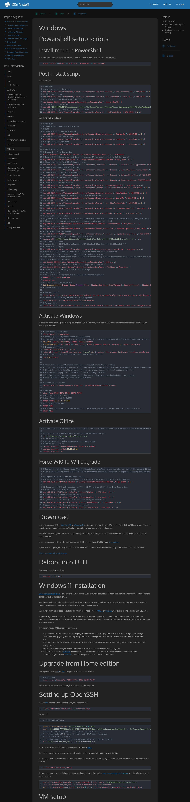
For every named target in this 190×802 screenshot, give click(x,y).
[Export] (174, 56)
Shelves (154, 4)
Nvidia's (108, 611)
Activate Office (14, 35)
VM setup (11, 59)
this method (114, 542)
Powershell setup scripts (17, 22)
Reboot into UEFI (14, 45)
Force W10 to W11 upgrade (18, 38)
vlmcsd (68, 654)
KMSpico (66, 651)
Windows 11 (78, 525)
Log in (180, 4)
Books (167, 4)
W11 (62, 671)
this (46, 703)
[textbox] (96, 63)
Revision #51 (168, 21)
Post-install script (15, 28)
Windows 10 (66, 525)
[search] (94, 4)
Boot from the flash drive (49, 594)
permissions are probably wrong (114, 773)
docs (90, 747)
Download (11, 42)
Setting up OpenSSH (15, 55)
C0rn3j (168, 27)
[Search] (80, 4)
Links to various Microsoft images (53, 553)
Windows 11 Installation (17, 48)
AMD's (99, 611)
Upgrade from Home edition (17, 52)
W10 (57, 671)
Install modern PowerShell (18, 25)
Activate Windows (15, 32)
